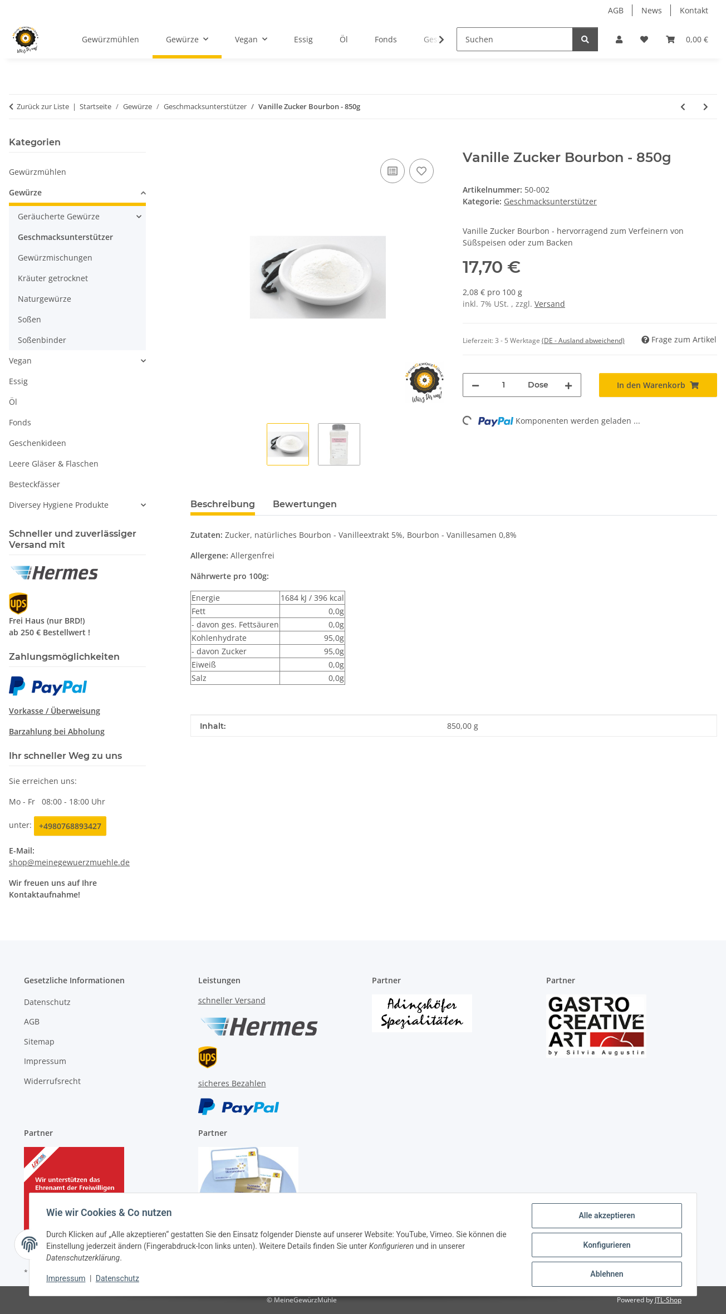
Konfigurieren (605, 1245)
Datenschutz (118, 1279)
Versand (549, 303)
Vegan (20, 360)
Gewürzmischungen (55, 257)
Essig (18, 381)
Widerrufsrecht (52, 1081)
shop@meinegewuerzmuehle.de (69, 862)
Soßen (29, 319)
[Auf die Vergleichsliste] (392, 171)
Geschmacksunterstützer (550, 201)
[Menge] (503, 385)
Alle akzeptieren (605, 1216)
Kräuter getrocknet (53, 278)
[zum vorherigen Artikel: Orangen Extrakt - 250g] (682, 107)
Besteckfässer (34, 484)
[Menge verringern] (475, 385)
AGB (616, 10)
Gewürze (25, 192)
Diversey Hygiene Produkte (59, 504)
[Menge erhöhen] (568, 385)
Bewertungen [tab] (305, 504)
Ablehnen (605, 1274)
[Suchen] (515, 39)
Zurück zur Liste (43, 106)
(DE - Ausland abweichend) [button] (583, 340)
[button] (619, 39)
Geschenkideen (37, 443)
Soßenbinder (42, 340)
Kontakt (694, 10)
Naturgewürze (44, 298)
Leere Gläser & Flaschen (54, 463)
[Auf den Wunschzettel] (421, 171)
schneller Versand (232, 1000)
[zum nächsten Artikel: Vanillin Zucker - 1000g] (705, 107)
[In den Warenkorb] (199, 144)
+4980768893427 (70, 826)
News (651, 10)
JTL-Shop (668, 1300)
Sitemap (39, 1041)
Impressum (66, 1279)
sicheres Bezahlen (232, 1083)
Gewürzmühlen (37, 171)
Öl (13, 401)
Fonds (20, 422)
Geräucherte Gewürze (59, 216)
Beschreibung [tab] (222, 504)
